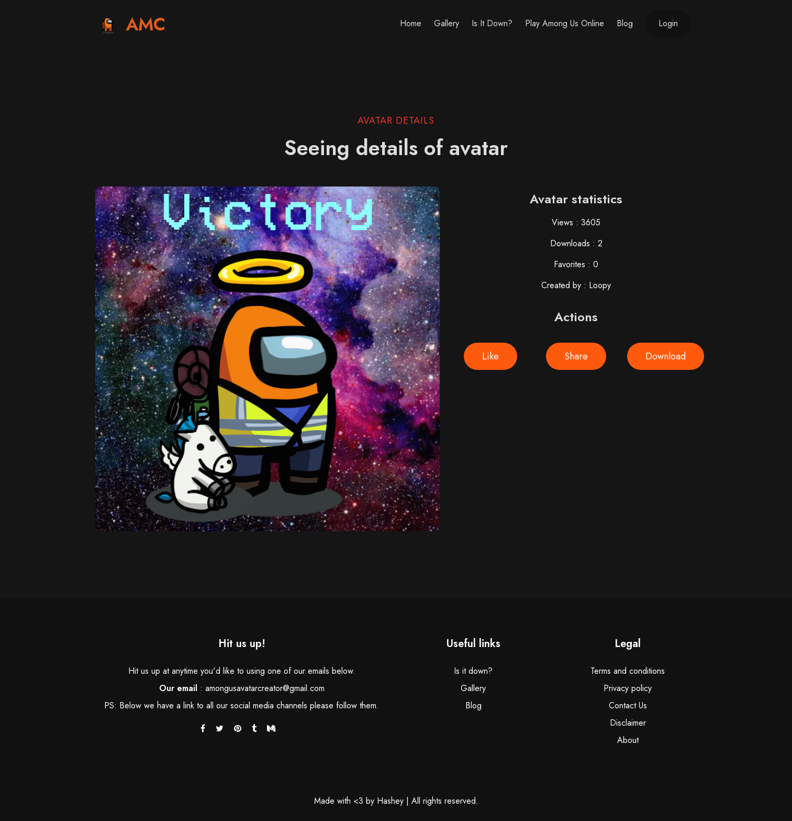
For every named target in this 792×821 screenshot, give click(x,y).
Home (410, 23)
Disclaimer (628, 723)
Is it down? (492, 23)
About (628, 740)
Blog (625, 23)
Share (576, 356)
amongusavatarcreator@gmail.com (265, 688)
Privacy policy (628, 688)
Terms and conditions (627, 671)
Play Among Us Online (564, 23)
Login (668, 23)
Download (665, 356)
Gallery (446, 23)
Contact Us (628, 705)
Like (490, 356)
